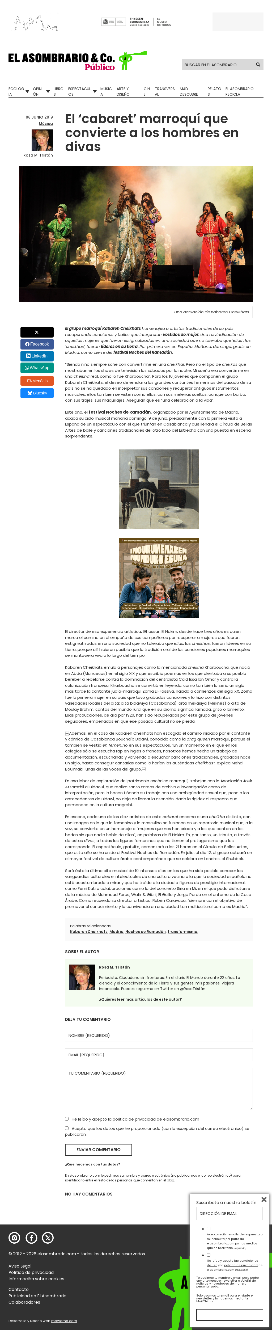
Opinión (37, 91)
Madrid (116, 931)
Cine (147, 91)
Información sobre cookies (36, 1279)
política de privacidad (135, 1119)
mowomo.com (64, 1321)
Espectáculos (79, 91)
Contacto (18, 1289)
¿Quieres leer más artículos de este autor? (140, 999)
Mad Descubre (189, 91)
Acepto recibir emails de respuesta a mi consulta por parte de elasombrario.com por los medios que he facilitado (235, 1241)
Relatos (214, 91)
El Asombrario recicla (240, 91)
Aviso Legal (19, 1266)
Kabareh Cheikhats (89, 931)
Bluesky (37, 393)
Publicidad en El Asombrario (37, 1296)
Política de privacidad (31, 1272)
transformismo (182, 931)
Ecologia (16, 91)
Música (106, 91)
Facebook (39, 344)
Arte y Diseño (123, 91)
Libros (58, 91)
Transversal (165, 91)
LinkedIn (40, 356)
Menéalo (37, 380)
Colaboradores (24, 1302)
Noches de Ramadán (145, 931)
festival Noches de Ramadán (120, 412)
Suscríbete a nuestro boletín (226, 1203)
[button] (77, 60)
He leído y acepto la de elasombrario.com (132, 1119)
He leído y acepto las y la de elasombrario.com (234, 1265)
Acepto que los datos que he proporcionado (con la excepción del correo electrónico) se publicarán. (157, 1131)
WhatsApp (39, 367)
